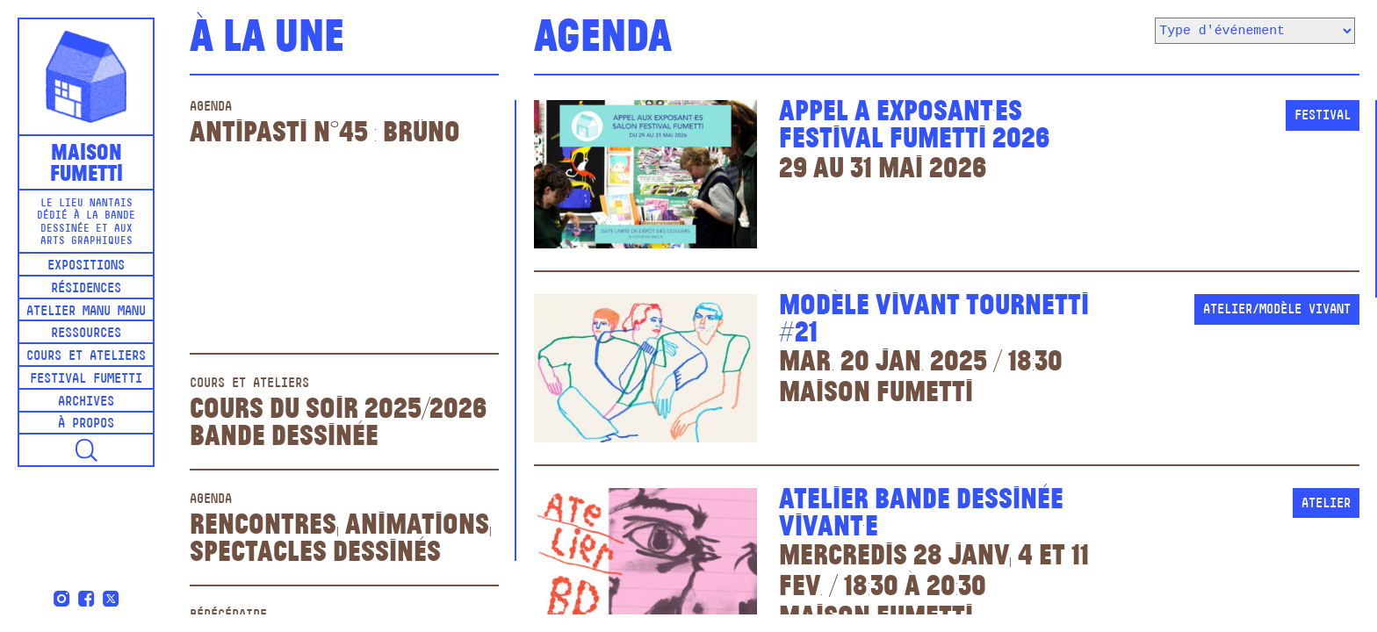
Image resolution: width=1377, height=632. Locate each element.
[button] (86, 449)
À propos (86, 424)
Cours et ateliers (86, 356)
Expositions (86, 266)
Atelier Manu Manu (86, 312)
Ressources (86, 334)
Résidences (86, 289)
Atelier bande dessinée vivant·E (921, 510)
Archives (86, 402)
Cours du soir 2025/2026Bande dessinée (338, 419)
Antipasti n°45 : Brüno (325, 129)
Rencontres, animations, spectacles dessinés (341, 535)
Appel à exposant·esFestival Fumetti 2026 (914, 122)
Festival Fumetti (86, 379)
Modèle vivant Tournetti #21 (934, 316)
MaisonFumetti (86, 161)
